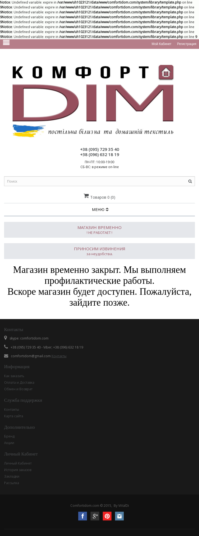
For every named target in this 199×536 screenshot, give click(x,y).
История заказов (17, 469)
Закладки (11, 476)
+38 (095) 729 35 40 (99, 149)
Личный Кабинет (18, 463)
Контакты (59, 356)
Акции (9, 442)
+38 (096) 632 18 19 (99, 154)
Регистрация (186, 44)
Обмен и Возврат (18, 389)
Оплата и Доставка (19, 382)
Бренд (9, 436)
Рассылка (11, 483)
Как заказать (14, 376)
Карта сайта (13, 416)
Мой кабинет (161, 44)
